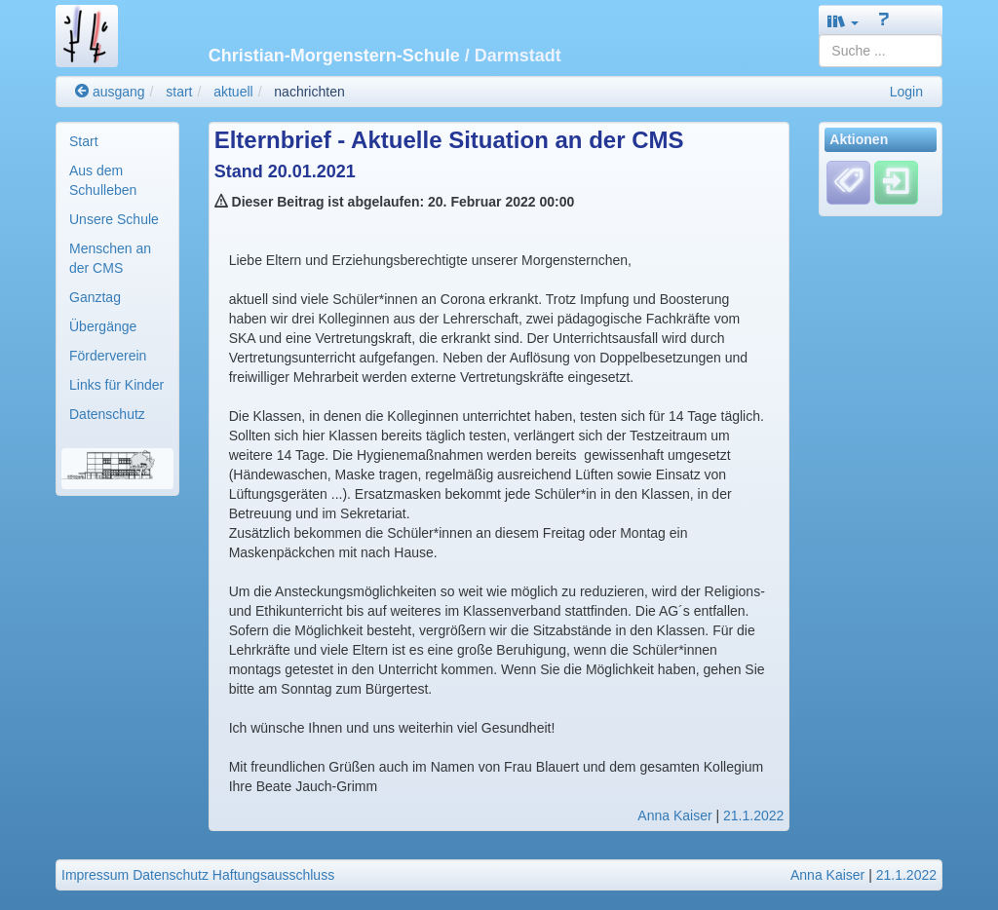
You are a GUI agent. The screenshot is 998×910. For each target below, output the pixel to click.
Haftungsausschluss (273, 875)
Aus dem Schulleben (102, 180)
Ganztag (95, 297)
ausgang (110, 91)
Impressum (95, 875)
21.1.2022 (753, 815)
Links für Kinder (116, 385)
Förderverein (107, 355)
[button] (843, 21)
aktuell (232, 91)
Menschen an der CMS (110, 258)
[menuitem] (117, 141)
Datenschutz (107, 414)
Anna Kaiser (674, 815)
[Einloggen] (896, 182)
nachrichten (309, 91)
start (179, 91)
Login (906, 91)
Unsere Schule (114, 219)
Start (83, 141)
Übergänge (102, 326)
